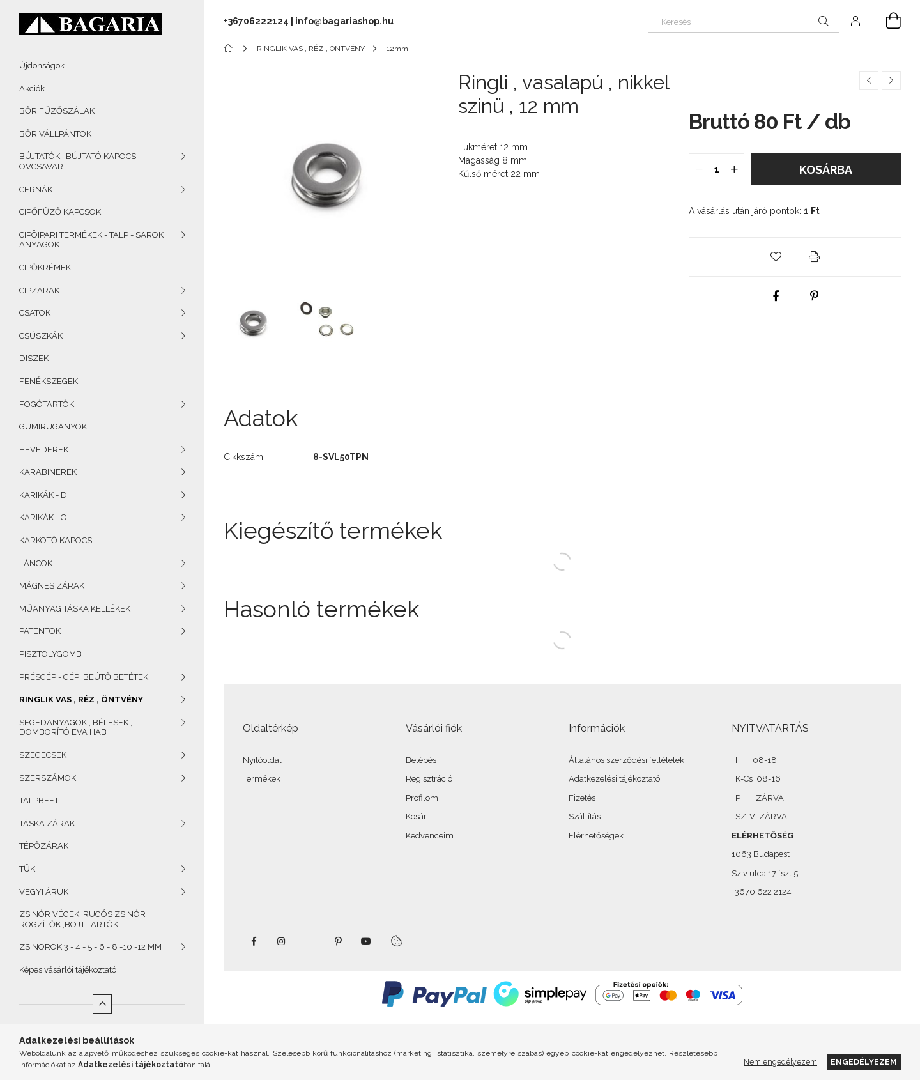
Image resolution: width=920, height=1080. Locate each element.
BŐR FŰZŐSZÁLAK (57, 111)
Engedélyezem (864, 1062)
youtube (366, 941)
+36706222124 (256, 21)
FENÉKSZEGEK (48, 381)
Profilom (422, 798)
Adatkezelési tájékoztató (614, 778)
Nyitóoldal (262, 760)
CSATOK (34, 313)
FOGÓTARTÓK (46, 404)
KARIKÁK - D (43, 495)
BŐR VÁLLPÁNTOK (55, 134)
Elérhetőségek (596, 835)
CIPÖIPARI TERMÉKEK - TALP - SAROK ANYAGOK (91, 240)
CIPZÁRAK (39, 290)
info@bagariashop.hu (344, 21)
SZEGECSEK (42, 755)
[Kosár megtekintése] (886, 21)
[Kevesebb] (102, 1004)
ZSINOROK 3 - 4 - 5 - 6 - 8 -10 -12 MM (90, 947)
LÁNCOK (35, 563)
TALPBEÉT (39, 800)
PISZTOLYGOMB (50, 654)
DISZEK (34, 358)
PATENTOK (40, 631)
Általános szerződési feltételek (626, 760)
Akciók (32, 88)
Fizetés (582, 798)
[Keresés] (743, 21)
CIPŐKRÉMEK (45, 267)
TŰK (27, 869)
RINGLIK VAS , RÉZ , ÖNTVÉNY (81, 699)
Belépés (421, 760)
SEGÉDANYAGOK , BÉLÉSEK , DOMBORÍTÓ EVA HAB (75, 727)
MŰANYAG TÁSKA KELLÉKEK (74, 608)
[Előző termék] (868, 80)
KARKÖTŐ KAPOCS (55, 540)
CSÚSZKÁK (41, 336)
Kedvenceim (430, 835)
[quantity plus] (734, 169)
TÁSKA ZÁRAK (47, 823)
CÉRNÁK (35, 189)
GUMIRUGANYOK (53, 426)
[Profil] (855, 21)
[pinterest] (814, 295)
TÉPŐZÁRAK (43, 846)
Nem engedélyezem (780, 1062)
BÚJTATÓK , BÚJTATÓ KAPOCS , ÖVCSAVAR (79, 161)
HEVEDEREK (43, 449)
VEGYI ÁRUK (43, 892)
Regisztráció (429, 778)
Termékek (261, 778)
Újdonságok (42, 65)
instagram (282, 941)
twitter (310, 941)
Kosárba (825, 169)
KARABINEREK (48, 472)
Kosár (416, 816)
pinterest (338, 941)
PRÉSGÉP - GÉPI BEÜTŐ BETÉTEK (83, 677)
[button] (775, 256)
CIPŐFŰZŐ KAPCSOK (60, 212)
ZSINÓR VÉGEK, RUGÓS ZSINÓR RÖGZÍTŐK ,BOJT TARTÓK (82, 919)
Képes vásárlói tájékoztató (67, 970)
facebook (253, 941)
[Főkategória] (230, 48)
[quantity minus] (699, 169)
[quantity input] (716, 169)
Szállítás (585, 816)
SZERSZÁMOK (47, 778)
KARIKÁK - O (43, 517)
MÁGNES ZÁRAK (51, 585)
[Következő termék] (891, 80)
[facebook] (775, 295)
